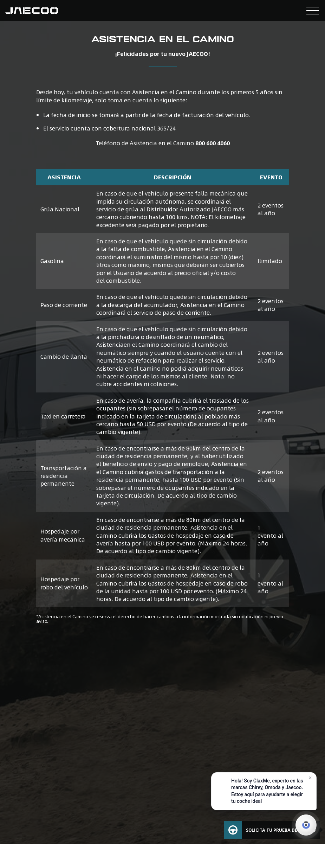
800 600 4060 (212, 143)
